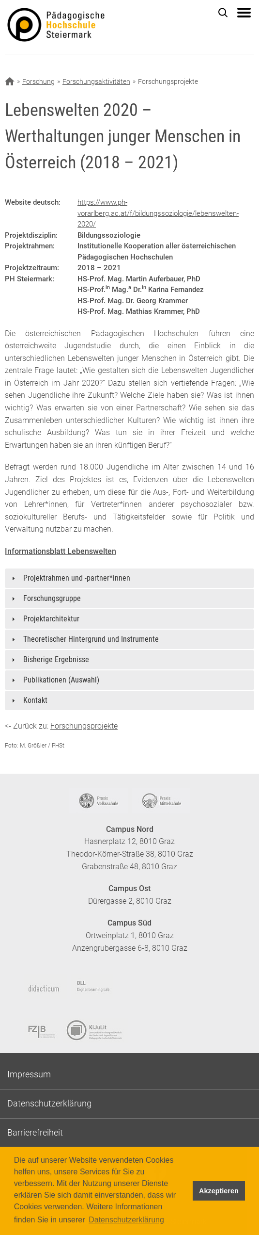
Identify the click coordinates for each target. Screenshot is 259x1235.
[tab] (129, 578)
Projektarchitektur (51, 618)
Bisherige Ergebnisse (56, 659)
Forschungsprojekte (84, 726)
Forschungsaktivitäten (96, 81)
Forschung (38, 81)
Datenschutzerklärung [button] (126, 1220)
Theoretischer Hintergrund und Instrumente (91, 639)
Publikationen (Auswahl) (61, 679)
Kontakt (35, 700)
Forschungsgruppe (52, 598)
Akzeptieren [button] (219, 1191)
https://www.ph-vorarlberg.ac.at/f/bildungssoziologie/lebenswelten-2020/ (158, 213)
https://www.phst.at (72, 27)
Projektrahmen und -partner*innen (76, 578)
